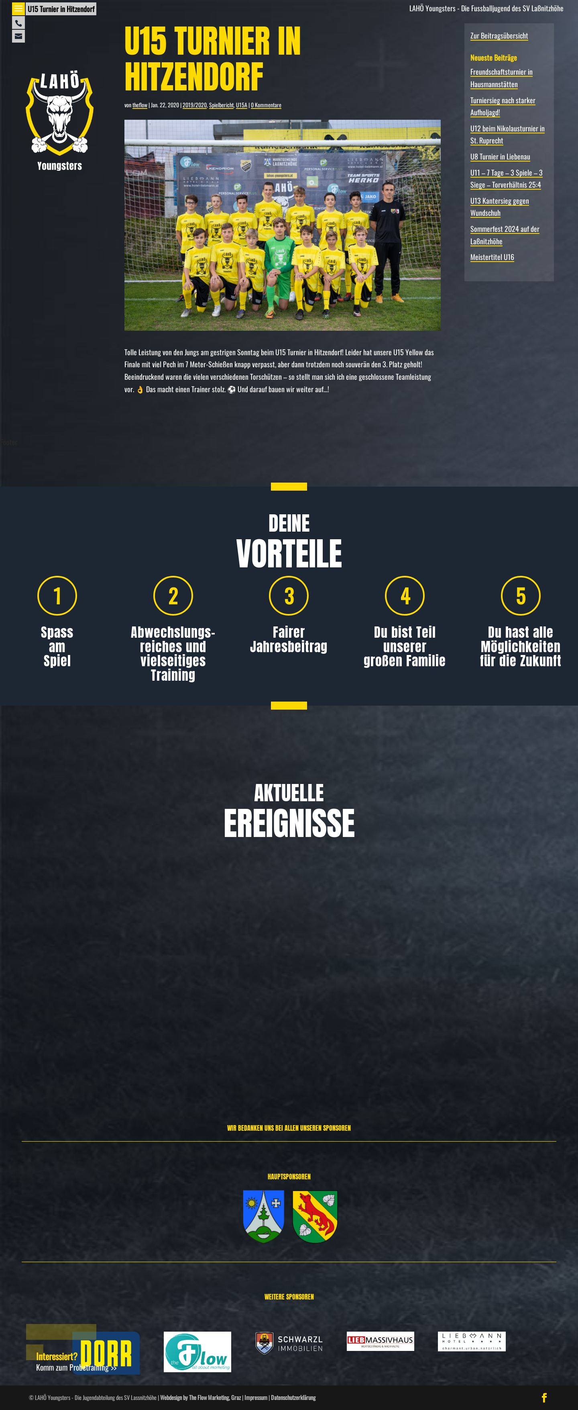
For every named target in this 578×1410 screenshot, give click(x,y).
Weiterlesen (31, 1068)
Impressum (255, 1397)
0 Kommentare (266, 104)
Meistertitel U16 (492, 257)
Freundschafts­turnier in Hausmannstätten (82, 990)
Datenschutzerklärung (293, 1397)
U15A (241, 104)
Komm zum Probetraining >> (76, 1367)
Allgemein (50, 1015)
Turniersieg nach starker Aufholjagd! (280, 990)
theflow (139, 104)
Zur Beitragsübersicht (499, 35)
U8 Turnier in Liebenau (500, 156)
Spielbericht (221, 104)
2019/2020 (195, 104)
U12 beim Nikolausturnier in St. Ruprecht (483, 990)
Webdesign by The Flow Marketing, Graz (200, 1397)
